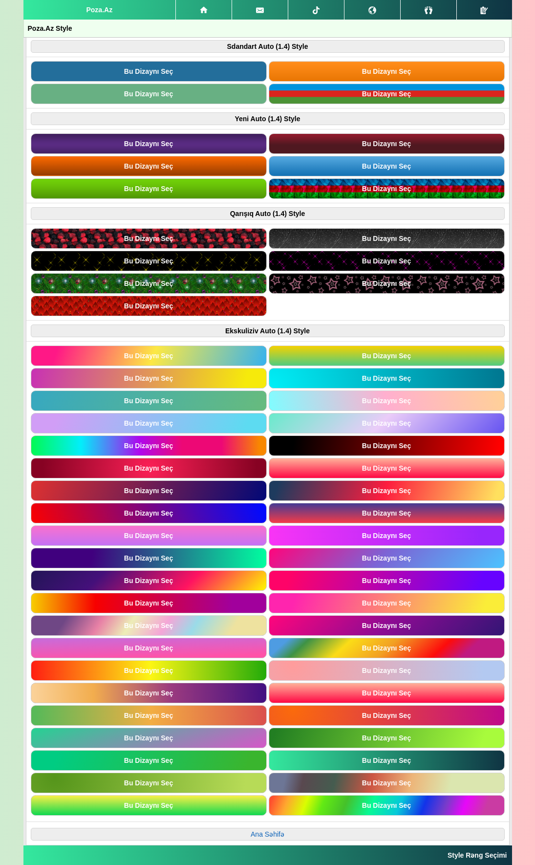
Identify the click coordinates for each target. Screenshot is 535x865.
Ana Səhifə (267, 834)
